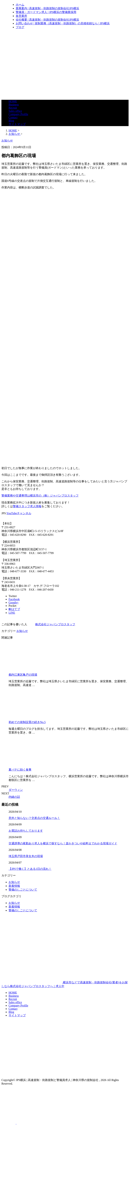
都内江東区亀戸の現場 (23, 674)
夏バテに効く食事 (20, 769)
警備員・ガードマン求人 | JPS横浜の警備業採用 (46, 12)
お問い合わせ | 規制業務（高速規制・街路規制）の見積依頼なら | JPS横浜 (63, 23)
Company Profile (18, 114)
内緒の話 (14, 796)
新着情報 (14, 885)
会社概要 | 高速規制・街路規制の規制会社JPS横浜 (47, 19)
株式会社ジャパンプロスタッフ (55, 624)
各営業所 (21, 15)
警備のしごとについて (23, 889)
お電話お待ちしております (26, 830)
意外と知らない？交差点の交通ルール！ (34, 817)
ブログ (20, 27)
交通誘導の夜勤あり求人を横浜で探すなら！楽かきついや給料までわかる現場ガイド (63, 843)
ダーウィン (16, 789)
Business (14, 104)
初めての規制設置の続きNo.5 (27, 722)
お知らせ (22, 630)
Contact (13, 117)
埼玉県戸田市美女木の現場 (26, 856)
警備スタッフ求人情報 (27, 506)
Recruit (13, 107)
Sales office (15, 110)
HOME (13, 101)
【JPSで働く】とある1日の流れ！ (30, 868)
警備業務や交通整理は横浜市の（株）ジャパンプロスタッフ (40, 495)
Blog (11, 120)
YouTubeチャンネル (18, 513)
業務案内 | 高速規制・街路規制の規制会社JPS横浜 (47, 8)
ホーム (20, 4)
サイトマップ (17, 124)
